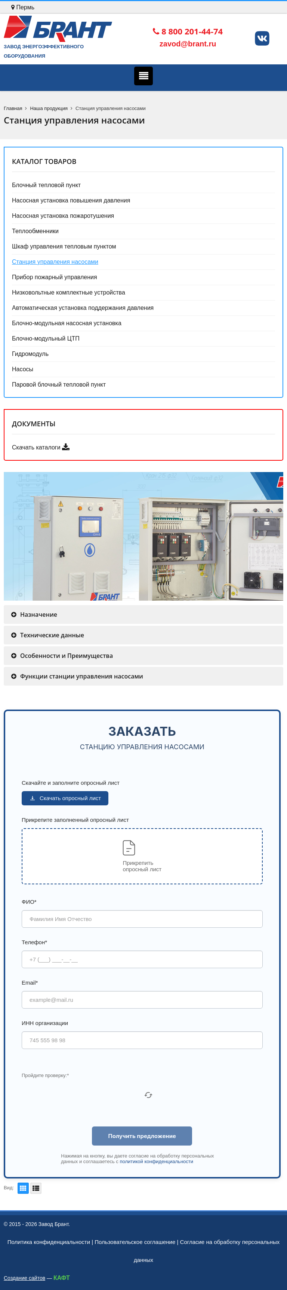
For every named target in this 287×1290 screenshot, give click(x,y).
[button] (142, 856)
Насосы (22, 369)
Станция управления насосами (55, 262)
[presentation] (78, 1095)
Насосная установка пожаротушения (63, 216)
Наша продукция (49, 108)
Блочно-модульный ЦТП (46, 338)
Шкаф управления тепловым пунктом (64, 246)
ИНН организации (45, 1023)
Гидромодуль (30, 354)
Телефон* (34, 942)
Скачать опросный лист (65, 798)
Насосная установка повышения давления (71, 200)
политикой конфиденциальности (156, 1161)
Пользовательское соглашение (135, 1242)
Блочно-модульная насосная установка (66, 323)
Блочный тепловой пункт (46, 185)
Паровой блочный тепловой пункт (59, 384)
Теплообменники (35, 231)
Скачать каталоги (41, 447)
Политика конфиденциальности (48, 1242)
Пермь (22, 7)
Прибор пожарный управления (54, 277)
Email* (30, 982)
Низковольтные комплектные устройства (68, 292)
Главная (13, 108)
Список (34, 1188)
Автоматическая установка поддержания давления (83, 308)
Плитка (22, 1188)
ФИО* (29, 902)
